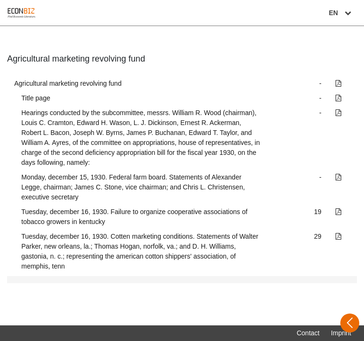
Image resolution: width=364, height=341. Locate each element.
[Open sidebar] (349, 323)
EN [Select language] (341, 13)
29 (318, 236)
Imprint (341, 333)
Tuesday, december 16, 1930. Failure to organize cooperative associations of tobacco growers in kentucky (134, 216)
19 (318, 211)
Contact (308, 333)
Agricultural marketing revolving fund (67, 83)
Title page (35, 98)
